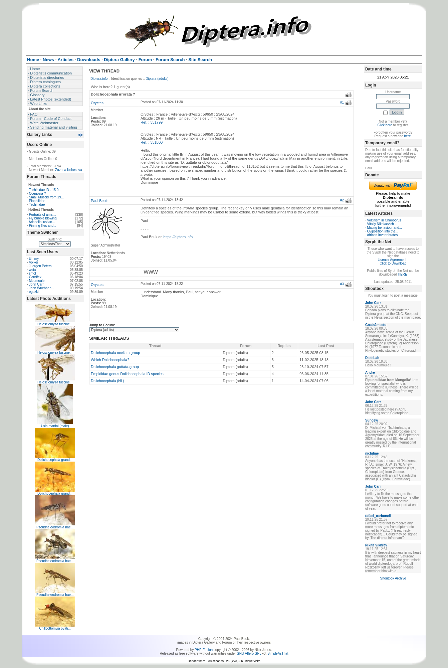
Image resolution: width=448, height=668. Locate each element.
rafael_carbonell (378, 516)
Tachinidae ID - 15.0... (45, 190)
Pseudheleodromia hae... (54, 527)
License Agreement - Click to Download (393, 261)
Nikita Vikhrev (376, 545)
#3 (342, 284)
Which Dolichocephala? (110, 360)
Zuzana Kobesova (68, 170)
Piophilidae (37, 201)
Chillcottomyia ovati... (54, 628)
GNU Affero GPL (249, 653)
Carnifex (35, 277)
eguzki (34, 292)
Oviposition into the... (382, 231)
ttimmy (34, 259)
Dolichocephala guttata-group (115, 367)
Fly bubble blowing (43, 218)
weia (32, 270)
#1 (342, 102)
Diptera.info (98, 78)
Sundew (371, 420)
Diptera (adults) (157, 78)
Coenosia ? (37, 193)
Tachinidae (37, 204)
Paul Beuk (99, 201)
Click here (384, 125)
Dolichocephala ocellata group (115, 353)
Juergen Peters (40, 266)
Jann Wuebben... (41, 288)
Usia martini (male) (55, 426)
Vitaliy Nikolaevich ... (382, 224)
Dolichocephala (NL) (107, 381)
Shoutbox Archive (393, 578)
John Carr (36, 284)
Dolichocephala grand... (54, 460)
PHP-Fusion (204, 650)
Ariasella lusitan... (42, 222)
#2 (342, 200)
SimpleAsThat (277, 653)
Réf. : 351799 (152, 122)
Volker (33, 262)
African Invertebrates (382, 235)
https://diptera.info (178, 237)
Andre (370, 372)
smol (32, 273)
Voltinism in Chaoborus (384, 220)
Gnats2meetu (375, 325)
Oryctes (97, 103)
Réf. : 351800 (152, 142)
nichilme (372, 453)
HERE (402, 274)
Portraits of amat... (42, 214)
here (407, 136)
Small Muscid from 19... (46, 197)
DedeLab (372, 358)
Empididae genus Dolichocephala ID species (127, 374)
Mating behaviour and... (384, 227)
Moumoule (37, 281)
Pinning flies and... (42, 225)
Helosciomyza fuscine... (54, 324)
